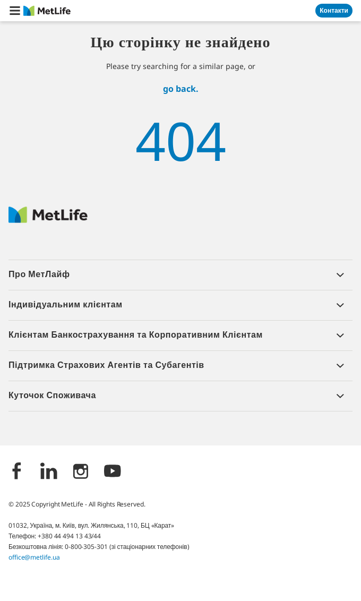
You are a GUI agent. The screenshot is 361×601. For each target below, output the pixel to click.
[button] (14, 10)
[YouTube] (112, 472)
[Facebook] (16, 472)
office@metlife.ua (33, 557)
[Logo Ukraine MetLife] (48, 220)
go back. (181, 89)
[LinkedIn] (48, 472)
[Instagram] (80, 472)
